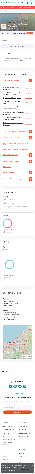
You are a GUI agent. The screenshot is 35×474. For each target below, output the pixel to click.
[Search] (27, 2)
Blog (20, 463)
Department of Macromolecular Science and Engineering (12, 108)
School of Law (7, 167)
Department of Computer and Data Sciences (13, 102)
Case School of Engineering (11, 81)
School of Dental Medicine (10, 155)
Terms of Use (6, 462)
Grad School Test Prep (9, 430)
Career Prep (6, 433)
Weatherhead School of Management (14, 179)
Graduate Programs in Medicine (12, 138)
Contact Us (22, 456)
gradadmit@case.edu (14, 317)
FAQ (20, 459)
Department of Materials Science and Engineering (13, 113)
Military (5, 436)
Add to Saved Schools (17, 46)
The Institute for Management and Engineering (13, 124)
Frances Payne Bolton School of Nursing (15, 131)
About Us (21, 453)
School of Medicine (8, 172)
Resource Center (23, 436)
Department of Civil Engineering (12, 98)
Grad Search (22, 430)
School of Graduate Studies (11, 161)
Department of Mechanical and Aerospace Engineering (12, 118)
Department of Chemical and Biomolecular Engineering (11, 93)
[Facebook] (15, 386)
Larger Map (26, 356)
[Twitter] (10, 386)
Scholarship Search (24, 433)
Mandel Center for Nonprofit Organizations (15, 149)
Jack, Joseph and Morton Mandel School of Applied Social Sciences (15, 144)
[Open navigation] (31, 2)
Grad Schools (10, 7)
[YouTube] (20, 386)
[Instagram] (24, 386)
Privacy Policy (7, 459)
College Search (23, 427)
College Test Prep (8, 427)
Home (2, 7)
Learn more (28, 88)
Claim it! (29, 33)
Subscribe (17, 412)
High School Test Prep (9, 439)
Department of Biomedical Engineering (10, 88)
